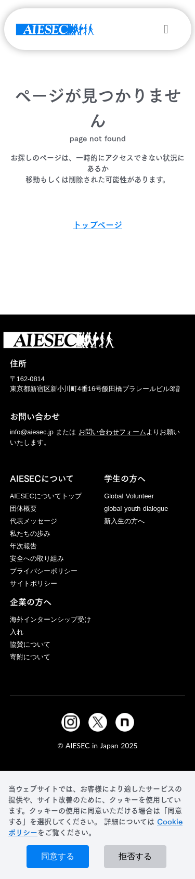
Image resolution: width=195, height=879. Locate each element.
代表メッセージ (33, 521)
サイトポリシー (33, 583)
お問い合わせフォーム (112, 432)
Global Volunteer (129, 496)
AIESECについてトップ (46, 496)
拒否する (135, 856)
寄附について (30, 657)
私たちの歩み (30, 533)
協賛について (30, 644)
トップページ (97, 225)
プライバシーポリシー (43, 571)
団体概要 (23, 508)
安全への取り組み (37, 558)
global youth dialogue (136, 508)
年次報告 (23, 546)
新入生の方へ (124, 521)
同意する (57, 856)
